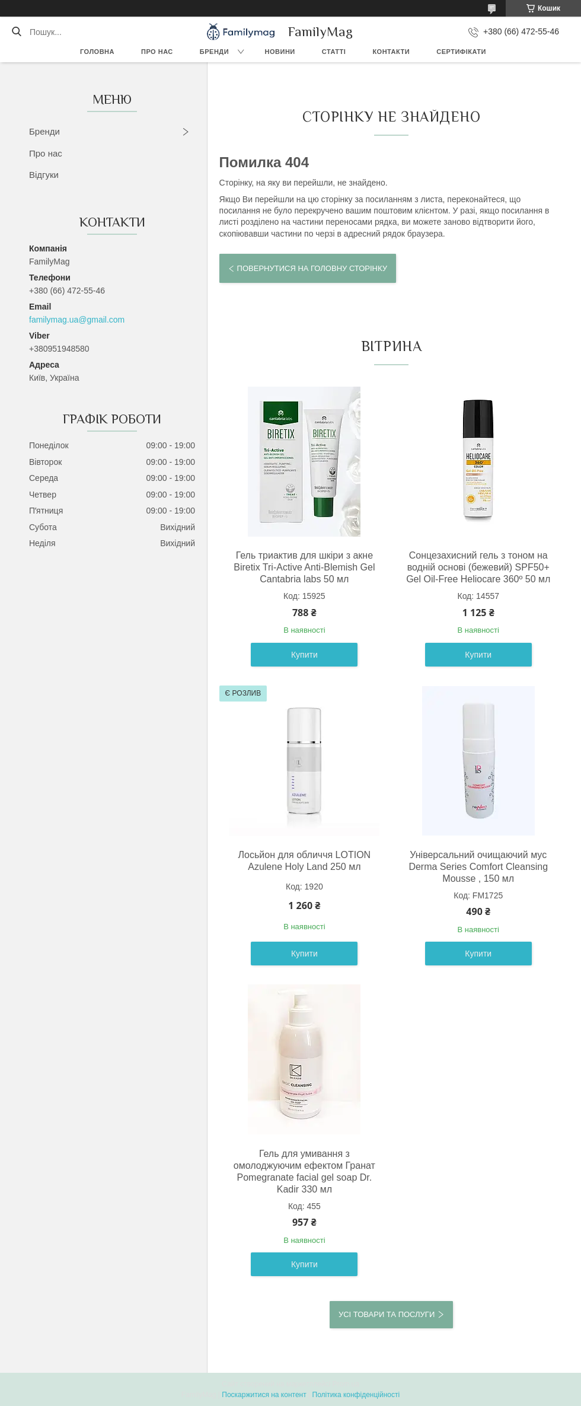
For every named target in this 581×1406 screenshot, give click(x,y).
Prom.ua (346, 1384)
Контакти (391, 51)
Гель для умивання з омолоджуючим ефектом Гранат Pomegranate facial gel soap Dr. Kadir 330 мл (304, 1171)
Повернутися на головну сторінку (312, 268)
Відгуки (44, 175)
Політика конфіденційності (356, 1395)
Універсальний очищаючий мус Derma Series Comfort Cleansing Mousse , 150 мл (478, 867)
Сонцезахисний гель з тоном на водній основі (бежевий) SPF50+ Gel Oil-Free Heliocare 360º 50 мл (478, 567)
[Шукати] (16, 32)
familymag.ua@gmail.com (76, 319)
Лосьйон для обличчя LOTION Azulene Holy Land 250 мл (304, 861)
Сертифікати (461, 51)
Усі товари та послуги (387, 1314)
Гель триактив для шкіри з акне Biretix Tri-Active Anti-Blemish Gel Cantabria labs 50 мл (304, 567)
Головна (97, 51)
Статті (334, 51)
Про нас (157, 51)
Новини (280, 51)
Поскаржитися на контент (264, 1395)
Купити (304, 654)
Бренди (214, 51)
